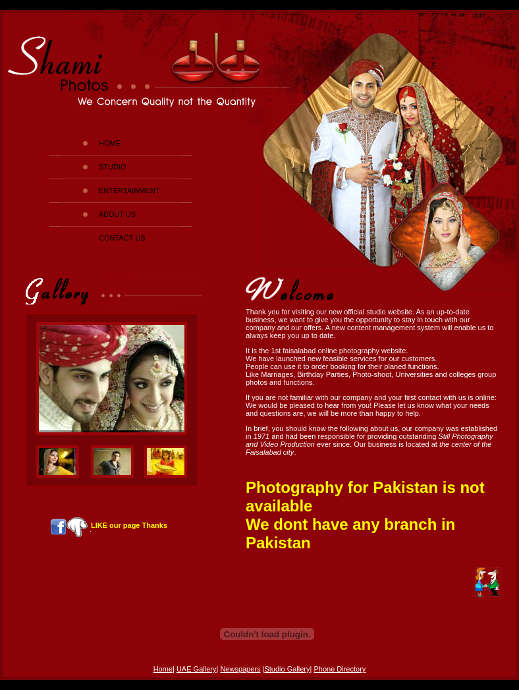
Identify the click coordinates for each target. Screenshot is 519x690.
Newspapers (240, 669)
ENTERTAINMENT (129, 190)
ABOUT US (117, 214)
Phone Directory (340, 669)
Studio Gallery (287, 669)
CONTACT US (122, 238)
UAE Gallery (197, 669)
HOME (110, 143)
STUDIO (112, 167)
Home (163, 669)
